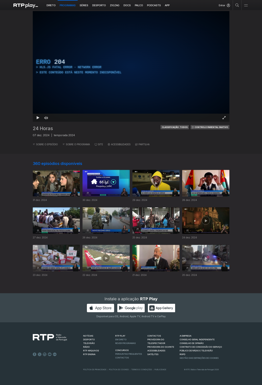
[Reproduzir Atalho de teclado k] (38, 118)
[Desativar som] (46, 118)
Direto (51, 5)
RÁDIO (86, 347)
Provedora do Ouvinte (160, 347)
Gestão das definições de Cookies (199, 358)
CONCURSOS (122, 350)
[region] (131, 66)
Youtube (50, 354)
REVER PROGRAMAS (125, 343)
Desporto (99, 5)
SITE (99, 144)
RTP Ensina (89, 354)
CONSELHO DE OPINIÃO (192, 343)
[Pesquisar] (237, 5)
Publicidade (160, 370)
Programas (68, 5)
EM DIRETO (121, 339)
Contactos (122, 357)
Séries (84, 5)
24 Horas (43, 128)
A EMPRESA (185, 336)
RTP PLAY (120, 336)
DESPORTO (89, 339)
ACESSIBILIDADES (119, 144)
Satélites (152, 354)
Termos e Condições (141, 370)
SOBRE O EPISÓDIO (45, 144)
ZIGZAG (114, 5)
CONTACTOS (154, 336)
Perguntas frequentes (128, 354)
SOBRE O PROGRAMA (76, 144)
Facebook (34, 354)
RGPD (182, 354)
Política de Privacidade (94, 370)
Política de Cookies (119, 370)
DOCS (127, 5)
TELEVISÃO (89, 343)
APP (167, 5)
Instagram (45, 354)
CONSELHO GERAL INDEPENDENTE (197, 339)
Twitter (40, 354)
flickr (55, 354)
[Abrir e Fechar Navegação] (245, 5)
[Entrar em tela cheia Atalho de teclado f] (224, 118)
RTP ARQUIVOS (91, 350)
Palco (139, 5)
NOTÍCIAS (88, 336)
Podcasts (154, 5)
